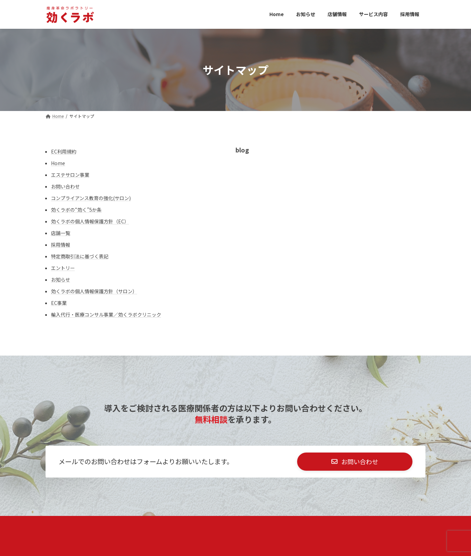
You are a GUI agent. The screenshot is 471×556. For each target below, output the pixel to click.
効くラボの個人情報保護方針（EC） (90, 221)
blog (242, 149)
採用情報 (60, 244)
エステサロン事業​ (70, 174)
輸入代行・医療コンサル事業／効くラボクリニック (106, 314)
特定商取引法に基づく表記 (80, 256)
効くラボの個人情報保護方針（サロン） (94, 291)
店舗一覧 (60, 233)
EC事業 (59, 302)
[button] (354, 463)
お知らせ (60, 279)
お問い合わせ (65, 186)
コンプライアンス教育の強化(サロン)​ (91, 198)
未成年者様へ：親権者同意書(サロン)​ (129, 525)
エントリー (63, 267)
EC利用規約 (63, 151)
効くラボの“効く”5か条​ (76, 209)
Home (58, 163)
